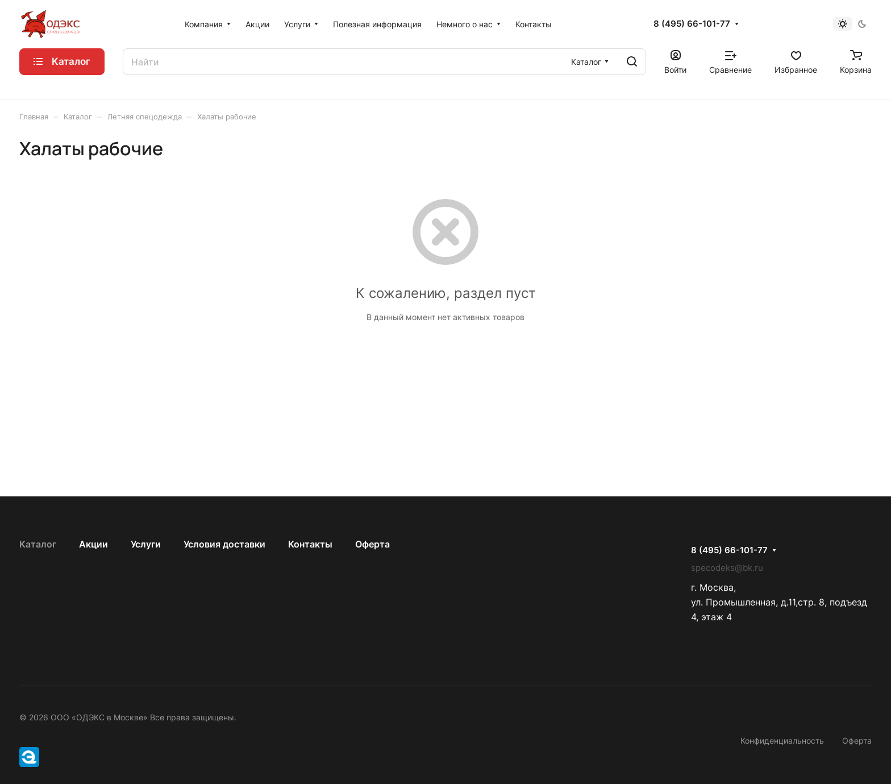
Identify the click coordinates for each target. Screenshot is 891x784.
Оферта (372, 544)
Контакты (310, 544)
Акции (93, 544)
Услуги (146, 544)
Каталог (37, 544)
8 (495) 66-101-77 (691, 24)
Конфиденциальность (782, 740)
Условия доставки (224, 544)
